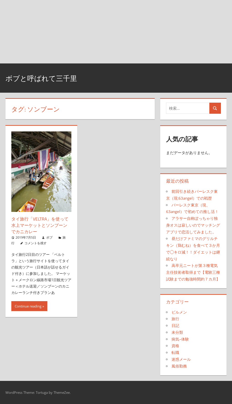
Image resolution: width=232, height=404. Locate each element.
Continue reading (28, 306)
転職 (175, 352)
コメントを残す (35, 243)
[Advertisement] (116, 31)
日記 (175, 325)
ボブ (49, 237)
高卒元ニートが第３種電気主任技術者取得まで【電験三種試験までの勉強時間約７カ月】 (193, 272)
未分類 (177, 332)
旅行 (175, 318)
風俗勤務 (179, 366)
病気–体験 (180, 339)
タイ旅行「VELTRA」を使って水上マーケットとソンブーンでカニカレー (40, 225)
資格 (175, 345)
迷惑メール (181, 359)
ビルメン (179, 312)
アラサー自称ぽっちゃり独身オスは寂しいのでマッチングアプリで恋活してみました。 (193, 225)
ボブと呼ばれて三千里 (46, 78)
